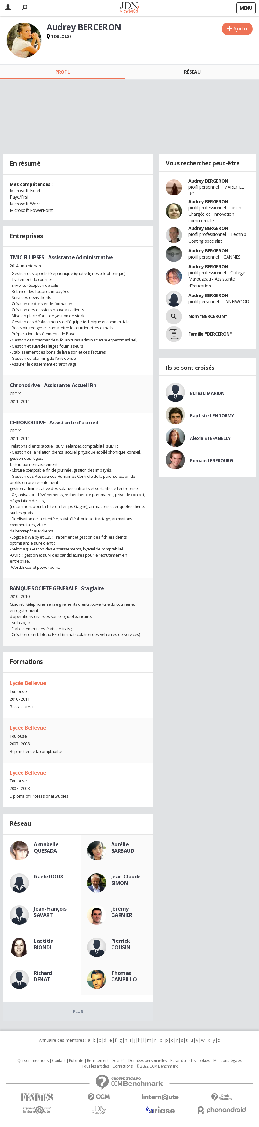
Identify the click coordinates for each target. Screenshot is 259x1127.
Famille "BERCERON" (210, 334)
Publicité (76, 1061)
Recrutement (98, 1061)
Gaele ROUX (49, 876)
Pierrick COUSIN (120, 944)
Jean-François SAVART (50, 912)
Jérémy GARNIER (121, 912)
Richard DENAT (43, 976)
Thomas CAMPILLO (124, 976)
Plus (78, 1011)
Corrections (122, 1066)
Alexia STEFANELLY (210, 438)
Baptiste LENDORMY (212, 416)
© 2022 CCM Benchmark (157, 1066)
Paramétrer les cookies (190, 1061)
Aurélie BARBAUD (122, 847)
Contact (58, 1061)
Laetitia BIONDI (44, 944)
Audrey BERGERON (208, 181)
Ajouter (240, 28)
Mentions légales (227, 1061)
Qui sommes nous (33, 1061)
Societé (118, 1061)
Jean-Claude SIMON (126, 879)
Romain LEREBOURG (211, 461)
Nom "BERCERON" (207, 316)
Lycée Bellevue (28, 682)
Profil (62, 72)
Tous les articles (95, 1066)
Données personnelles (147, 1061)
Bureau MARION (207, 393)
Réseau (192, 72)
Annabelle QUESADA (46, 847)
